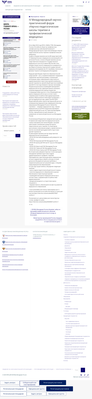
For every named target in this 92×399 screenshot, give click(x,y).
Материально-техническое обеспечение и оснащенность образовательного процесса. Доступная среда (76, 256)
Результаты (69, 330)
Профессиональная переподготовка (74, 289)
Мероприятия (35, 16)
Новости (42, 16)
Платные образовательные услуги (74, 260)
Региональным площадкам (13, 392)
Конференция (68, 302)
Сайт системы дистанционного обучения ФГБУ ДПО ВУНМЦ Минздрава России (80, 107)
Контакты (68, 335)
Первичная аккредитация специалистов (75, 343)
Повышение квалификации (79, 91)
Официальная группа (37, 392)
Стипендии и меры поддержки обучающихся (76, 268)
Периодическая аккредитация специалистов (76, 349)
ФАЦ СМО (67, 319)
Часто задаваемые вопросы (73, 322)
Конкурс (67, 305)
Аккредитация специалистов (70, 317)
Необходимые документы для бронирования (76, 314)
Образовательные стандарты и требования (76, 276)
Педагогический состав (71, 252)
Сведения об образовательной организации (75, 237)
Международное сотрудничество (73, 270)
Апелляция (68, 333)
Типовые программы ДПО (71, 293)
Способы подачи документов (73, 324)
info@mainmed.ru (37, 238)
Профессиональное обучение (73, 291)
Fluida (80, 379)
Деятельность (67, 284)
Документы (67, 245)
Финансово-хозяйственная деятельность (75, 262)
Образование (68, 248)
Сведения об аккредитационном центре (75, 341)
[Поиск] (17, 135)
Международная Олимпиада (72, 310)
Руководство (68, 250)
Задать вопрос (9, 385)
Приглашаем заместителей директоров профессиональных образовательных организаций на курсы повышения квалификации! (11, 117)
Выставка (68, 307)
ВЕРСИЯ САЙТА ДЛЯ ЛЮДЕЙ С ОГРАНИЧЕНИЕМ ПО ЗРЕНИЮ (81, 116)
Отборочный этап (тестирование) (29, 386)
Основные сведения (70, 239)
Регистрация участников (52, 385)
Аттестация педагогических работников (75, 295)
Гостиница (66, 312)
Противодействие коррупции (44, 371)
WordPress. (87, 379)
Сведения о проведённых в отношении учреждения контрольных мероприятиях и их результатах (76, 280)
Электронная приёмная (64, 371)
